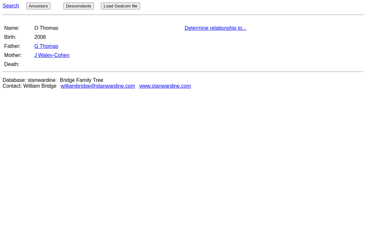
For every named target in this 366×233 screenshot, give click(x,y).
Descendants (78, 6)
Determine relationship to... (215, 28)
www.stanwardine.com (165, 86)
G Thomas (46, 46)
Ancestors (38, 6)
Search (11, 5)
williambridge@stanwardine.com (98, 86)
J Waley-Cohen (52, 55)
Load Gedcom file (120, 6)
